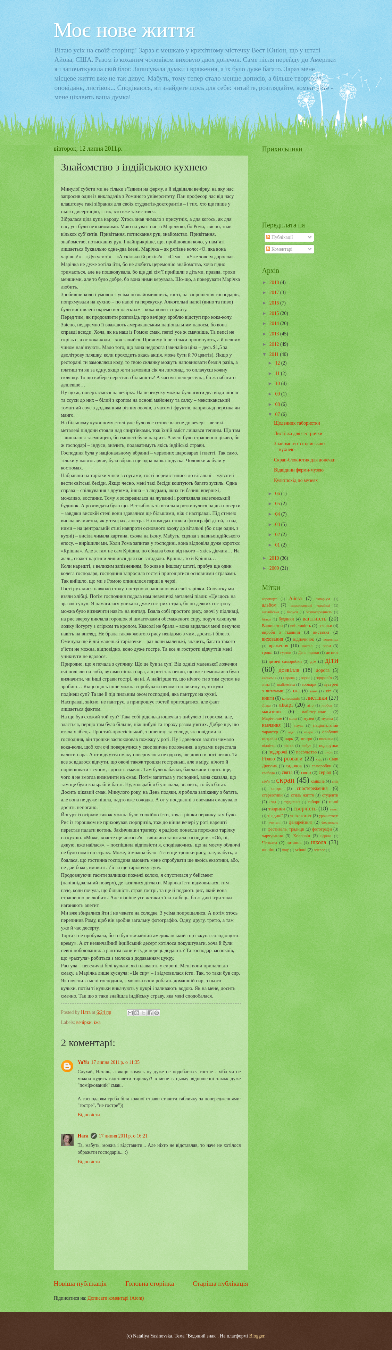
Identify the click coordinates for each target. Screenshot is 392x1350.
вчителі (307, 646)
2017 (274, 292)
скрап (285, 780)
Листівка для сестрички (298, 433)
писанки (326, 738)
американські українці (310, 605)
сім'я (266, 781)
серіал (325, 772)
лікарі (286, 704)
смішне (318, 781)
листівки (316, 697)
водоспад (330, 639)
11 (278, 373)
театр (334, 809)
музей (308, 718)
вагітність (314, 618)
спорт (277, 788)
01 (278, 545)
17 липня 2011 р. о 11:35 (115, 1062)
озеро (308, 732)
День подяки (308, 652)
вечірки (84, 1022)
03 (278, 524)
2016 (274, 303)
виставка (321, 632)
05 (278, 503)
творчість (305, 808)
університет (300, 815)
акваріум (323, 599)
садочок (294, 765)
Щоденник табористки (297, 423)
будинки (286, 619)
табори (314, 801)
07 (278, 414)
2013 (274, 333)
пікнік (289, 745)
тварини (276, 808)
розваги (293, 758)
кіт (328, 691)
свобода (268, 772)
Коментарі (279, 249)
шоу (285, 850)
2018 (274, 282)
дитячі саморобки (285, 661)
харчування (272, 835)
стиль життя (302, 795)
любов (327, 705)
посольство (306, 752)
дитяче (332, 652)
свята (287, 772)
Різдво (268, 758)
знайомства (285, 684)
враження (278, 645)
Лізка (266, 705)
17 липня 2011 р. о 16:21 (123, 1136)
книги (268, 698)
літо (310, 705)
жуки (305, 678)
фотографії (322, 829)
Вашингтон (272, 625)
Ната (83, 1136)
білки (266, 619)
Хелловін (301, 835)
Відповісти (89, 1114)
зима (266, 684)
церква (326, 836)
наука (298, 725)
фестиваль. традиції (286, 829)
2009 (274, 568)
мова (293, 718)
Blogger (257, 1336)
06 (278, 493)
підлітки (269, 745)
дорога (323, 670)
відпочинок (303, 639)
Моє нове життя (124, 29)
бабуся (292, 612)
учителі (274, 822)
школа (318, 842)
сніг (335, 781)
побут (306, 745)
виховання (272, 639)
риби (329, 752)
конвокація (291, 698)
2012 (274, 344)
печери (306, 738)
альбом (269, 605)
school (300, 849)
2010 (274, 558)
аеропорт (269, 599)
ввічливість (300, 625)
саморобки (322, 766)
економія (269, 678)
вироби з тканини (281, 632)
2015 (274, 313)
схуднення (292, 802)
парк (289, 738)
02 (278, 534)
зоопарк (309, 684)
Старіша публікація (220, 1283)
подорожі (277, 752)
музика (327, 718)
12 (278, 363)
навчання (271, 725)
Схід (272, 802)
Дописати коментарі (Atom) (115, 1298)
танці (334, 801)
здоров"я (324, 677)
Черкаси (269, 842)
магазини (271, 711)
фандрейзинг (300, 822)
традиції (275, 815)
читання (293, 842)
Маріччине (272, 718)
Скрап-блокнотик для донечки (304, 459)
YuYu (83, 1062)
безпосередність (319, 612)
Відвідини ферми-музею (299, 470)
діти (332, 660)
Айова (295, 598)
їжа (97, 1022)
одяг (291, 732)
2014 (274, 323)
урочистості (329, 816)
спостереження (312, 788)
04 (278, 514)
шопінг (268, 849)
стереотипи (272, 795)
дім (313, 661)
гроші (267, 652)
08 (278, 404)
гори (327, 645)
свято (306, 772)
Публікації (279, 237)
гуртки (285, 652)
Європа (289, 678)
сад (319, 759)
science (319, 850)
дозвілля (289, 670)
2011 (274, 354)
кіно (313, 691)
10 (278, 383)
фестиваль (330, 822)
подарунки (329, 745)
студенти (330, 795)
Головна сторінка (149, 1283)
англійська (270, 612)
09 (278, 394)
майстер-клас (314, 711)
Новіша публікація (80, 1283)
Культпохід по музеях (296, 480)
